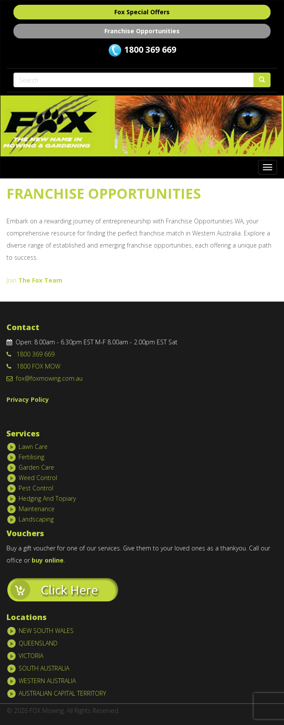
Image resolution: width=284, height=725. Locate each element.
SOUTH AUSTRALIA (44, 668)
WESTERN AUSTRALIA (47, 681)
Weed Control (38, 478)
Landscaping (36, 519)
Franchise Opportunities (142, 31)
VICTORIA (31, 656)
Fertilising (31, 457)
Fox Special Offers (142, 12)
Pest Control (36, 488)
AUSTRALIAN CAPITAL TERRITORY (62, 693)
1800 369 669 (150, 49)
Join (11, 280)
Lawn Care (33, 446)
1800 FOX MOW (33, 366)
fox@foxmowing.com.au (44, 378)
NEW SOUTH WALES (46, 630)
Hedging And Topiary (47, 498)
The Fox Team (39, 280)
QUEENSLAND (38, 643)
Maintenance (37, 509)
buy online (48, 560)
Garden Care (36, 467)
